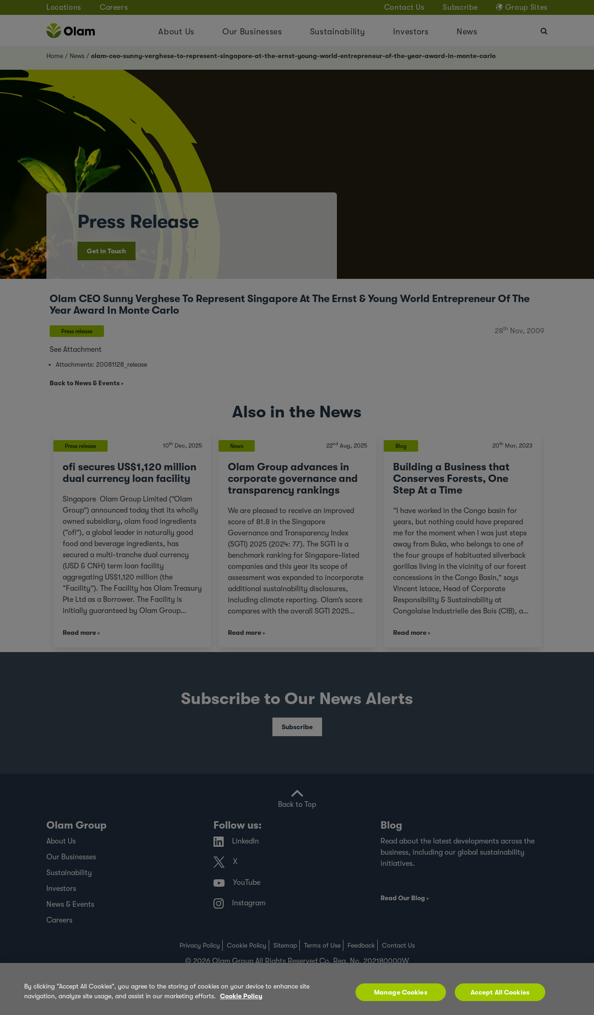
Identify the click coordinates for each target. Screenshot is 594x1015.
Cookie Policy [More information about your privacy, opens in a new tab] (241, 996)
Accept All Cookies (500, 992)
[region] (297, 989)
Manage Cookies (400, 992)
